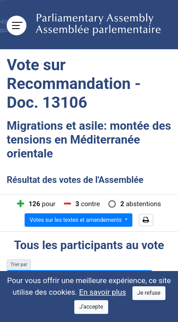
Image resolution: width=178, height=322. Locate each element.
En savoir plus (102, 292)
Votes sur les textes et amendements (76, 219)
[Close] (148, 293)
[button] (146, 220)
